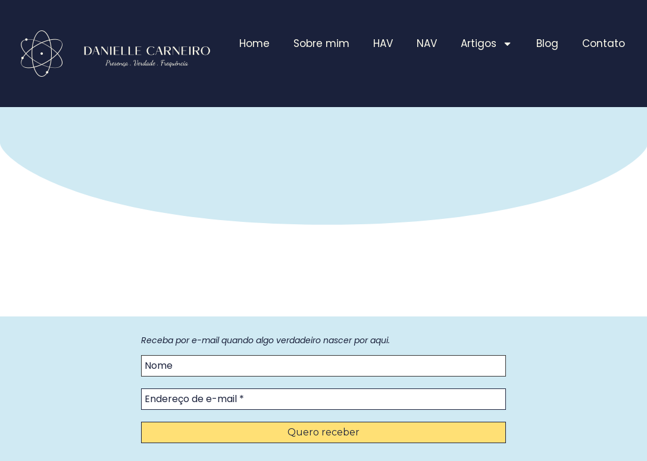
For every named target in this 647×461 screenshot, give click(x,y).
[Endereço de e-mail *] (323, 399)
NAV (427, 43)
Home (254, 43)
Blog (547, 43)
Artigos (486, 44)
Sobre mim (321, 43)
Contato (603, 43)
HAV (383, 43)
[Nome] (323, 366)
